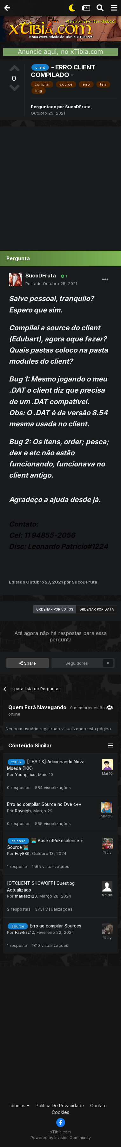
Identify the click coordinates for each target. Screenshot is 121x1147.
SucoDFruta (78, 106)
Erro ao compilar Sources (55, 925)
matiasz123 (26, 896)
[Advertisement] (60, 187)
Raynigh (23, 810)
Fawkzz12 (24, 932)
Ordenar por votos (54, 609)
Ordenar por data (96, 609)
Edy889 (22, 853)
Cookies (60, 1112)
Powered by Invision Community (60, 1137)
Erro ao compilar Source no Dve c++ (44, 804)
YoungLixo (25, 774)
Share (27, 663)
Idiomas (20, 1105)
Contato (98, 1105)
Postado (51, 283)
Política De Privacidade (60, 1105)
